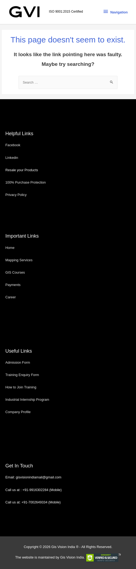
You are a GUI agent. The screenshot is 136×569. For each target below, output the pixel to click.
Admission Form (17, 362)
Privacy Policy (16, 195)
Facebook (13, 145)
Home (9, 248)
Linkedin (11, 158)
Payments (13, 285)
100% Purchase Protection (25, 182)
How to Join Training (20, 387)
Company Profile (18, 412)
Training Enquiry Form (22, 375)
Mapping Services (18, 260)
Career (10, 297)
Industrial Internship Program (27, 400)
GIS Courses (15, 272)
